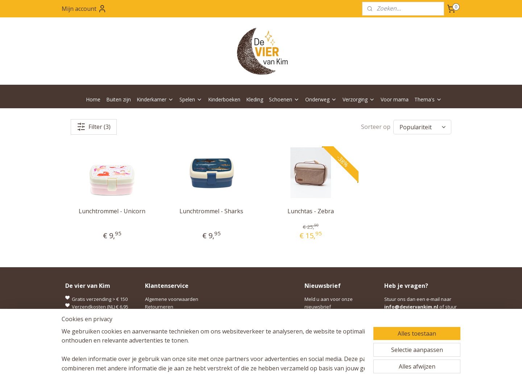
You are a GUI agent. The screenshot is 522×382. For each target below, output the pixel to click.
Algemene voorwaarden (171, 299)
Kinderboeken (224, 99)
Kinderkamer (155, 99)
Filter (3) (94, 126)
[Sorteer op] (422, 127)
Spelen (190, 99)
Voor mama (395, 99)
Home (93, 99)
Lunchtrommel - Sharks (211, 211)
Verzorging (359, 99)
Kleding (254, 99)
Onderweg (321, 99)
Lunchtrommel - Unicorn (112, 211)
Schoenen (284, 99)
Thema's (428, 99)
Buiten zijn (118, 99)
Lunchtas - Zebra (310, 211)
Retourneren (159, 306)
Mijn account (84, 8)
